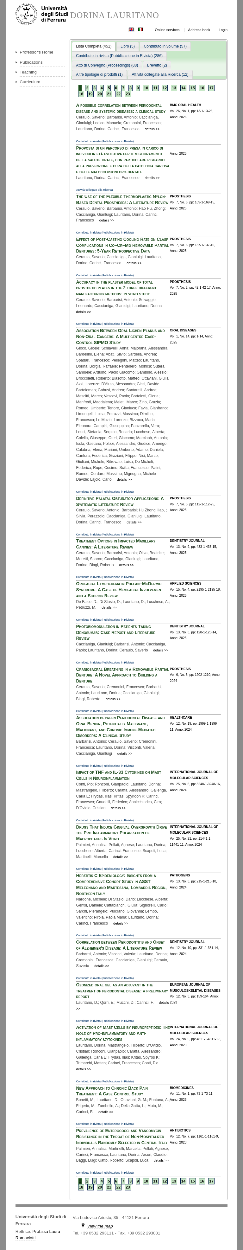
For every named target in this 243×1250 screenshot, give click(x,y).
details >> (152, 129)
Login (223, 30)
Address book (199, 30)
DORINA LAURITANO (114, 15)
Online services (167, 30)
